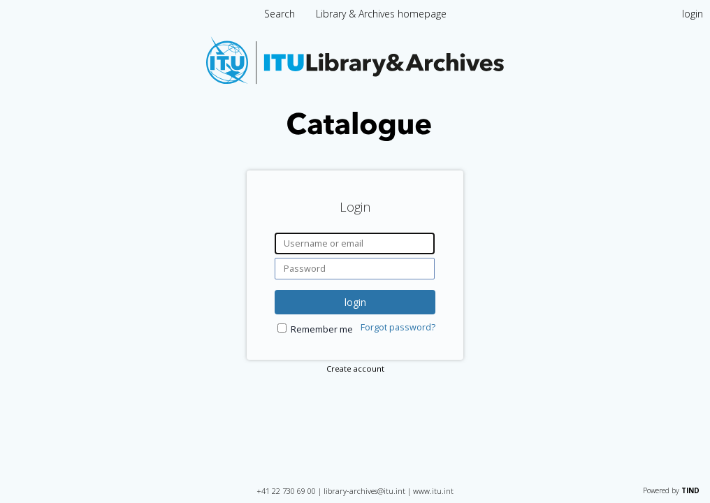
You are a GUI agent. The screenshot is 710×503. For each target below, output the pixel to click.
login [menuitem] (692, 13)
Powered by (671, 490)
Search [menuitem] (279, 13)
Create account (355, 368)
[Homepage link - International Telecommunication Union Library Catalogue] (355, 137)
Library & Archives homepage (381, 13)
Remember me (322, 329)
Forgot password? (398, 327)
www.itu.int (433, 491)
